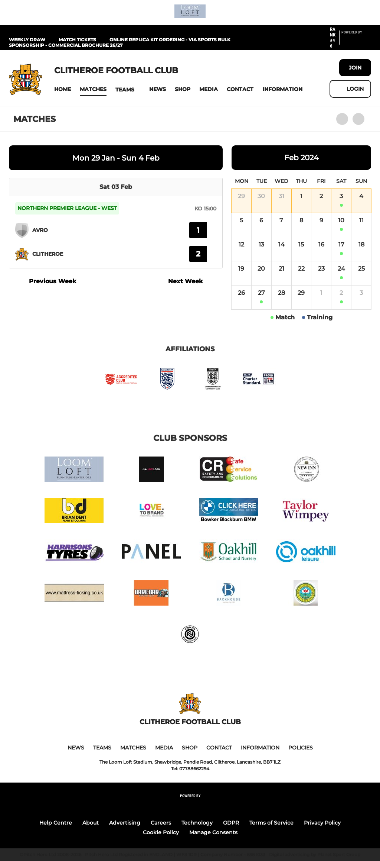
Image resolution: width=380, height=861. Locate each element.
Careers (161, 822)
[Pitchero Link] (356, 40)
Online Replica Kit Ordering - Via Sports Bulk (169, 39)
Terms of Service (271, 822)
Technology (197, 822)
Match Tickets (77, 39)
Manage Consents (213, 832)
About (90, 822)
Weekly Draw (27, 39)
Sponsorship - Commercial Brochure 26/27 (65, 45)
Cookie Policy (161, 832)
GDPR (231, 822)
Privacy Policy (322, 822)
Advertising (124, 822)
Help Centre (55, 822)
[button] (62, 89)
